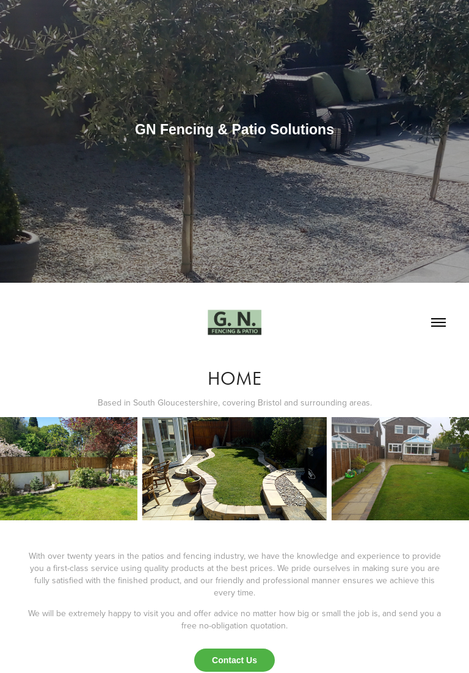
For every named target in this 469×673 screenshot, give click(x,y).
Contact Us (234, 660)
